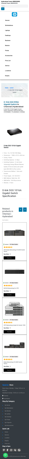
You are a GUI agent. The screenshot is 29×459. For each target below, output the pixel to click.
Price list (6, 443)
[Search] (14, 6)
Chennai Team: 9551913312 (9, 3)
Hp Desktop (6, 416)
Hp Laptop (6, 414)
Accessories (8, 55)
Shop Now (9, 258)
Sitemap (23, 456)
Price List (8, 60)
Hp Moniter (6, 411)
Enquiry (7, 75)
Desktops (8, 35)
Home (6, 88)
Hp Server (6, 405)
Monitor (7, 45)
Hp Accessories (7, 425)
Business (7, 40)
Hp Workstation (7, 408)
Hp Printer (6, 419)
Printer (7, 50)
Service (7, 65)
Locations (8, 70)
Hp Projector (7, 422)
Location (5, 437)
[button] (20, 209)
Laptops (7, 30)
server (11, 88)
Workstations (9, 25)
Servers (7, 20)
